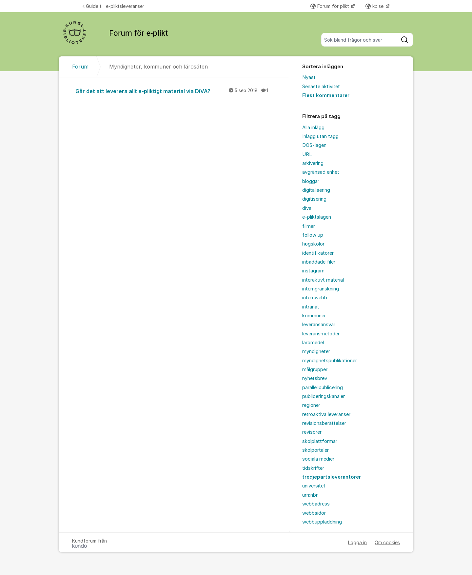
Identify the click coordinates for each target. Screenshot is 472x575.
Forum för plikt (330, 6)
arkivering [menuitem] (313, 163)
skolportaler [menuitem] (315, 450)
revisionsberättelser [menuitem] (324, 423)
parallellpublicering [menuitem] (322, 387)
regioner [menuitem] (311, 405)
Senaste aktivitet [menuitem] (321, 86)
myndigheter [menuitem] (316, 351)
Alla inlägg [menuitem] (313, 127)
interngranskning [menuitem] (320, 289)
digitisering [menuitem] (314, 199)
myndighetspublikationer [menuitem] (329, 361)
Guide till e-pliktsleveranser (113, 6)
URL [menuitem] (307, 154)
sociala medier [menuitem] (318, 459)
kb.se (375, 6)
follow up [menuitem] (312, 235)
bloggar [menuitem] (310, 181)
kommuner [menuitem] (314, 316)
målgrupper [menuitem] (314, 369)
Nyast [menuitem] (309, 77)
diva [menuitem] (306, 208)
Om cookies (387, 542)
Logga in (357, 542)
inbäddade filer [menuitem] (318, 262)
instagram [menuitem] (313, 271)
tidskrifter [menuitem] (313, 468)
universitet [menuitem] (313, 486)
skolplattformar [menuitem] (319, 441)
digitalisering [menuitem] (316, 190)
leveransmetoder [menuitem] (321, 334)
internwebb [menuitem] (314, 298)
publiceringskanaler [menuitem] (323, 396)
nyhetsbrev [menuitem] (314, 378)
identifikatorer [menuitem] (318, 253)
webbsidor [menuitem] (314, 513)
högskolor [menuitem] (313, 244)
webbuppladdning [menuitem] (322, 522)
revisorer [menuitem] (312, 432)
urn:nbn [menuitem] (310, 495)
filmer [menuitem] (308, 226)
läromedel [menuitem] (313, 343)
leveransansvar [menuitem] (318, 324)
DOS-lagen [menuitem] (314, 145)
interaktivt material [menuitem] (323, 280)
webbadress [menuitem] (316, 504)
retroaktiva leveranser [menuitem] (326, 414)
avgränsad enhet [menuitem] (320, 172)
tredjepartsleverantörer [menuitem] (331, 477)
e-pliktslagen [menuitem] (316, 217)
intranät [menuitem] (310, 307)
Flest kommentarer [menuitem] (325, 95)
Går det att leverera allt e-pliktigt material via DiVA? (175, 90)
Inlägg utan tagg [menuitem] (320, 136)
